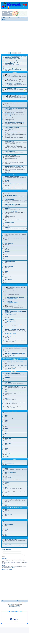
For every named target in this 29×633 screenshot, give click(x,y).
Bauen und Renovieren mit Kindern (12, 386)
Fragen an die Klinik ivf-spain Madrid (12, 127)
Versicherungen (8, 544)
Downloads (14, 466)
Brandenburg (7, 251)
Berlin (6, 248)
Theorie (14, 174)
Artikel (14, 459)
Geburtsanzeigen (8, 379)
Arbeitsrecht (7, 405)
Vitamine (6, 490)
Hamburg (6, 256)
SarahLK (13, 567)
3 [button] (13, 52)
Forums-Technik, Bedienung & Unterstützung (16, 95)
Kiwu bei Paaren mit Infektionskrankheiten (13, 324)
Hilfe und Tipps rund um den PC (11, 539)
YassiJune (12, 64)
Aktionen (6, 468)
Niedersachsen (8, 438)
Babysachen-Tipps (8, 401)
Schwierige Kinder (8, 339)
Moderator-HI (14, 350)
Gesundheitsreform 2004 (9, 475)
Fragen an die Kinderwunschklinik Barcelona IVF (14, 122)
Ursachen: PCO (8, 208)
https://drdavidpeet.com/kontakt (9, 113)
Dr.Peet (9, 115)
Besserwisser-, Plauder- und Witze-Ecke (12, 499)
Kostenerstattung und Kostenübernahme (13, 479)
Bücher (6, 509)
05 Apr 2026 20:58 (18, 69)
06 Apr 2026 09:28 (17, 64)
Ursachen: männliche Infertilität (11, 211)
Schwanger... (7, 377)
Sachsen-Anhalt (8, 276)
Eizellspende (9, 301)
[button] (9, 53)
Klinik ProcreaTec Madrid (12, 129)
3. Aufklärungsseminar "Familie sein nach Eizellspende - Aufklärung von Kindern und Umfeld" (16, 57)
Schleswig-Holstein (8, 279)
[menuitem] (5, 17)
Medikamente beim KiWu (9, 199)
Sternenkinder (7, 227)
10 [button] (18, 52)
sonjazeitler (10, 120)
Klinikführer (14, 411)
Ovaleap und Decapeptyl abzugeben (12, 60)
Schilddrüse (7, 180)
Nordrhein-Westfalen (9, 266)
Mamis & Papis (8, 382)
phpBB (11, 604)
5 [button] (16, 52)
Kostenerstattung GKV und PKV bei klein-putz (14, 166)
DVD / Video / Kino (8, 514)
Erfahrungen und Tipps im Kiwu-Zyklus (12, 204)
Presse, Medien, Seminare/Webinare (14, 83)
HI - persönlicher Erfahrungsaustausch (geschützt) (15, 353)
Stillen (6, 391)
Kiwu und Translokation (9, 319)
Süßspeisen (7, 534)
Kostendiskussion (8, 215)
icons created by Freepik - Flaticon (21, 602)
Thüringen (7, 281)
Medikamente (7, 482)
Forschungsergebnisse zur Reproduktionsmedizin (14, 183)
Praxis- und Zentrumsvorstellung (11, 233)
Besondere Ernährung (9, 524)
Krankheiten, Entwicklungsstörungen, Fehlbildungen (15, 329)
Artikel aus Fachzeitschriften (10, 472)
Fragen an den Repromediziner (11, 102)
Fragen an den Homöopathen (10, 155)
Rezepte (14, 520)
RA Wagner (10, 171)
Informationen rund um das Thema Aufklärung (14, 361)
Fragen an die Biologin (9, 117)
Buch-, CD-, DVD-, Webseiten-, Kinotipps (14, 507)
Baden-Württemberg (9, 243)
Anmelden (3, 549)
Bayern (6, 246)
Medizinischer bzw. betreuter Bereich (14, 101)
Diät (5, 527)
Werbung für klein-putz (9, 494)
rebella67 (10, 350)
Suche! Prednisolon (9, 66)
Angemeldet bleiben (21, 555)
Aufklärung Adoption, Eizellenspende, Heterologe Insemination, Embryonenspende (14, 359)
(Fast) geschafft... (14, 371)
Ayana (12, 299)
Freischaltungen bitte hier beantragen (12, 298)
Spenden (10, 569)
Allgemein (7, 461)
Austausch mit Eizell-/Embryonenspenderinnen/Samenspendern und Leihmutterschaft (15, 311)
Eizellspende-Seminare (9, 141)
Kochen (6, 532)
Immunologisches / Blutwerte (10, 187)
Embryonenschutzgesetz (9, 222)
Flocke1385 (12, 69)
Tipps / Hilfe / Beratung (14, 537)
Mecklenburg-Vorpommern (10, 261)
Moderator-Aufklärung (11, 362)
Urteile (6, 487)
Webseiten (7, 517)
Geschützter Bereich (14, 284)
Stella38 (9, 477)
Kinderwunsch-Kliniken (11, 88)
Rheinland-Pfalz (8, 269)
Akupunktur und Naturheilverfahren (12, 176)
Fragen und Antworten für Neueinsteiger (12, 192)
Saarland (6, 271)
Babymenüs (7, 398)
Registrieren (8, 549)
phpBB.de (18, 605)
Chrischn (9, 295)
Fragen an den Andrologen (10, 160)
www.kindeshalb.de (21, 152)
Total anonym (7, 503)
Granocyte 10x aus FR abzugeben (11, 68)
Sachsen (6, 274)
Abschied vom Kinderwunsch (10, 224)
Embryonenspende (10, 304)
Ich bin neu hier (10, 74)
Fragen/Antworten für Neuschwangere (12, 373)
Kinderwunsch (14, 191)
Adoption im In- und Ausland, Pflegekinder (15, 297)
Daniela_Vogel (13, 58)
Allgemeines (14, 72)
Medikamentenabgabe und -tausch (14, 286)
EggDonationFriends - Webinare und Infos (13, 132)
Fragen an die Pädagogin (10, 151)
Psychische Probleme (9, 335)
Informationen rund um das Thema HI (12, 347)
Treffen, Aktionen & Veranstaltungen (14, 78)
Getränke (6, 529)
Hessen (6, 258)
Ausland (6, 241)
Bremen (6, 253)
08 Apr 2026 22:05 (19, 58)
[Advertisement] (14, 35)
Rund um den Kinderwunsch (12, 195)
